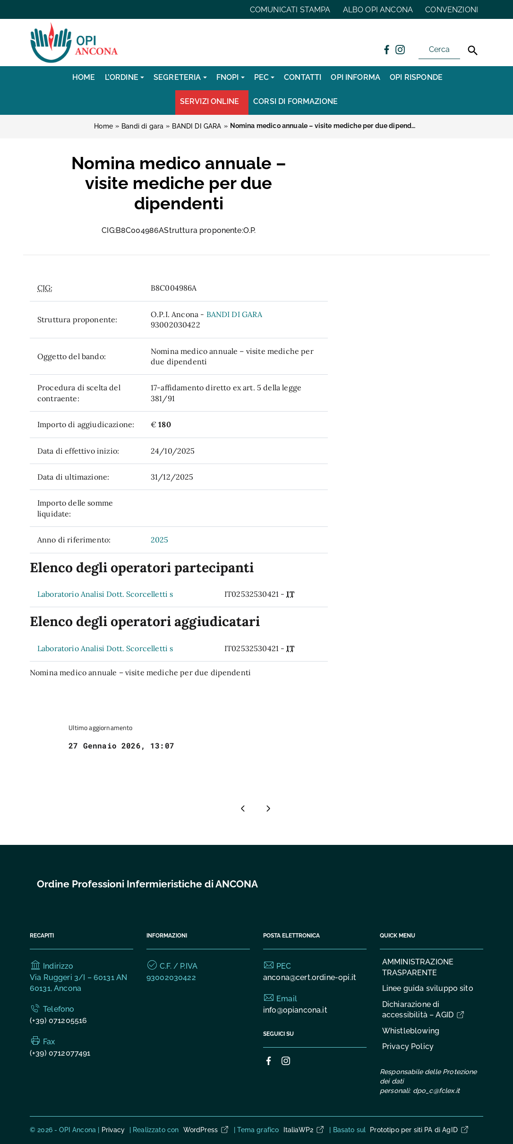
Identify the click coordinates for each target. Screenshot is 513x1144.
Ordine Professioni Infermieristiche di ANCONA (147, 884)
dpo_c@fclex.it (436, 1090)
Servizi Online (209, 101)
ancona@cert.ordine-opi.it (309, 977)
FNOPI (227, 77)
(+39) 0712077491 (60, 1053)
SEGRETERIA (177, 77)
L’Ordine (121, 77)
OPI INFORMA (355, 77)
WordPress (206, 1130)
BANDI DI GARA (234, 314)
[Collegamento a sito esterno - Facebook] (386, 49)
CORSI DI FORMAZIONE (295, 101)
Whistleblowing (410, 1030)
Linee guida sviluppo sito (427, 988)
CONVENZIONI (451, 9)
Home (83, 77)
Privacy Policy (408, 1046)
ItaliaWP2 (304, 1130)
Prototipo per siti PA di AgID (420, 1130)
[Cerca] (472, 50)
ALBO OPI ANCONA (378, 9)
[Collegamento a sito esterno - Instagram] (399, 49)
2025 (160, 539)
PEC (261, 77)
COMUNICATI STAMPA (290, 9)
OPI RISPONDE (416, 77)
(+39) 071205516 (58, 1020)
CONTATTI (302, 77)
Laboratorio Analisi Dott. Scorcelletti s (105, 594)
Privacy (113, 1130)
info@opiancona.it (295, 1010)
